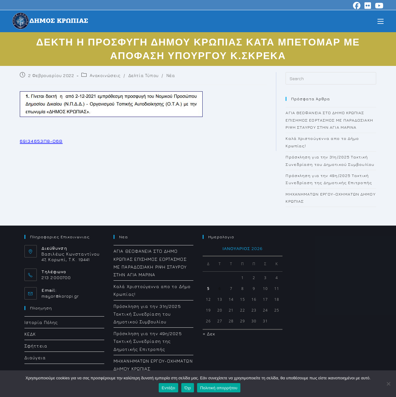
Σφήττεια (35, 345)
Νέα (170, 75)
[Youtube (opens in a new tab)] (378, 5)
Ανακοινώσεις (105, 75)
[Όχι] (388, 384)
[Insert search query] (331, 78)
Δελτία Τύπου (143, 75)
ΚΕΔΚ (30, 334)
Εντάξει (168, 388)
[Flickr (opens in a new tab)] (368, 5)
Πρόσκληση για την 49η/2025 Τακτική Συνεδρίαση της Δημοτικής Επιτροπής (148, 341)
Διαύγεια (35, 357)
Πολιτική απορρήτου (218, 388)
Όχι (187, 388)
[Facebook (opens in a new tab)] (357, 5)
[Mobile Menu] (380, 21)
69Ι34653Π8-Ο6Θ (41, 141)
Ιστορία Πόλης (41, 322)
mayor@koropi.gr (60, 296)
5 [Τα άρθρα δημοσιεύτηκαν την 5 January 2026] (208, 288)
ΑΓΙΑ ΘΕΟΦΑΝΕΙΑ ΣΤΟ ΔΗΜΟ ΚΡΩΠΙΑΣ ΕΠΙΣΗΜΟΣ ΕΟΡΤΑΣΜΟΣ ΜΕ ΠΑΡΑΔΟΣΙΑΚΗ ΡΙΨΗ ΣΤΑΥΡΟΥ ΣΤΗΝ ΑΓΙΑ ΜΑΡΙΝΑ (329, 120)
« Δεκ (209, 333)
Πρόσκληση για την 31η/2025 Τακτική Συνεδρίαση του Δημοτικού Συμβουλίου (147, 314)
